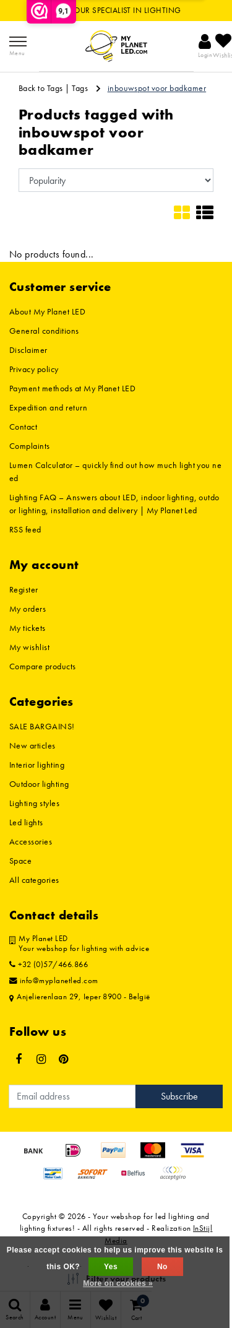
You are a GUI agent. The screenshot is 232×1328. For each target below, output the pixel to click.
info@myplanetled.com (53, 981)
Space (20, 860)
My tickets (27, 627)
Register (23, 589)
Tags (80, 87)
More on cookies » (118, 1283)
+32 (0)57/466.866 (48, 965)
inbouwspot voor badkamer (157, 87)
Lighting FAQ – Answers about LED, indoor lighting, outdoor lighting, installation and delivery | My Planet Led (114, 504)
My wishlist (29, 647)
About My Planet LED (47, 311)
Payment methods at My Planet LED (72, 388)
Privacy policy (34, 369)
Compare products (42, 666)
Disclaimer (28, 349)
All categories (34, 879)
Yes (111, 1266)
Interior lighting (36, 764)
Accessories (30, 841)
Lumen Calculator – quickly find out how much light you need (115, 471)
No (162, 1266)
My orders (27, 608)
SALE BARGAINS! (42, 726)
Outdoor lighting (39, 783)
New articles (32, 745)
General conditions (44, 330)
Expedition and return (48, 407)
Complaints (29, 445)
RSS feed (25, 529)
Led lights (26, 822)
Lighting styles (34, 803)
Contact (23, 426)
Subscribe (179, 1096)
